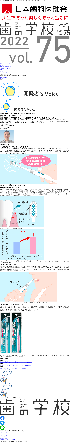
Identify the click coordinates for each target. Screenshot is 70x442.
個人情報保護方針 (4, 438)
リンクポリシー (4, 437)
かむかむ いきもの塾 (5, 68)
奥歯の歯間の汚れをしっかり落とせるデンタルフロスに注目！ (16, 362)
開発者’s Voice (3, 69)
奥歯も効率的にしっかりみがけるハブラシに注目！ (13, 368)
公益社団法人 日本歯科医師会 (7, 440)
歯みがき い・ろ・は (5, 63)
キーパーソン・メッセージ (7, 71)
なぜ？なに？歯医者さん (6, 66)
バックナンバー (4, 72)
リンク (1, 434)
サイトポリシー (4, 435)
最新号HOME (3, 77)
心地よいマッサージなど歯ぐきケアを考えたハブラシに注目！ (16, 365)
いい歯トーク (3, 65)
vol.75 (1, 78)
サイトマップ (3, 432)
